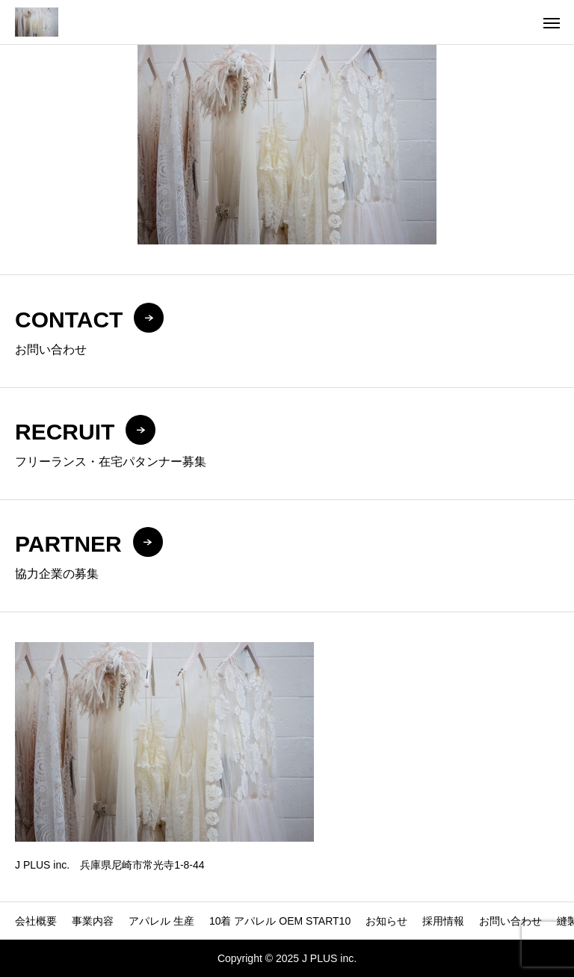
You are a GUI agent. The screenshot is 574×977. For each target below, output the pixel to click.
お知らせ (386, 921)
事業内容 (93, 921)
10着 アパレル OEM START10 (280, 921)
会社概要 (36, 921)
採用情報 (443, 921)
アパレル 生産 (161, 921)
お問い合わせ (510, 921)
